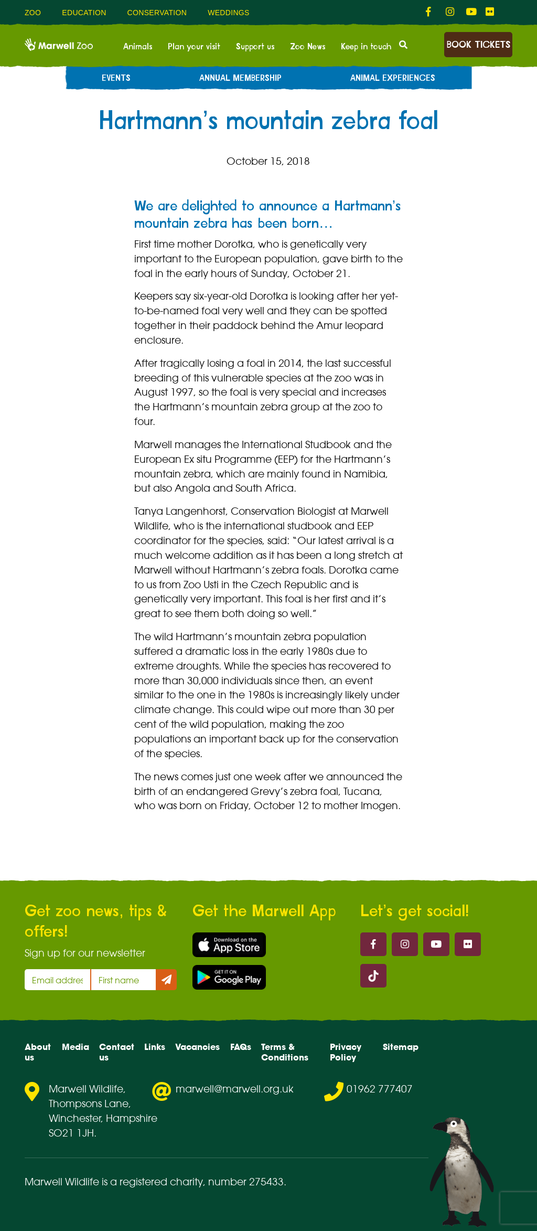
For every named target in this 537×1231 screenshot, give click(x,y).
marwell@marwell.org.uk (235, 1089)
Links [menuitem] (154, 1047)
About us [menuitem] (38, 1052)
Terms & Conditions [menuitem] (284, 1052)
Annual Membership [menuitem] (240, 78)
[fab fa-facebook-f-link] (430, 12)
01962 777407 (380, 1089)
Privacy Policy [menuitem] (345, 1052)
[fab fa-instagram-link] (450, 12)
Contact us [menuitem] (116, 1052)
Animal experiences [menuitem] (392, 78)
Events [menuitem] (116, 78)
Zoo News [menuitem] (307, 47)
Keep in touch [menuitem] (366, 47)
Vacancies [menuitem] (197, 1047)
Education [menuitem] (84, 12)
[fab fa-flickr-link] (490, 12)
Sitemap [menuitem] (400, 1047)
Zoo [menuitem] (33, 12)
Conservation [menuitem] (157, 12)
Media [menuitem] (75, 1047)
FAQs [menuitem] (240, 1047)
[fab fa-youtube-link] (470, 12)
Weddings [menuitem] (229, 12)
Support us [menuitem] (255, 47)
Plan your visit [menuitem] (194, 47)
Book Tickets (478, 45)
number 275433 (246, 1181)
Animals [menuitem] (137, 47)
